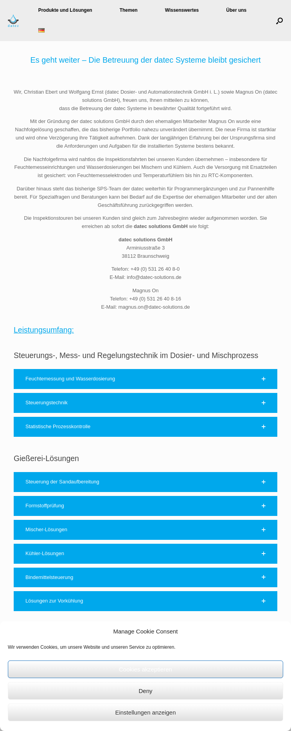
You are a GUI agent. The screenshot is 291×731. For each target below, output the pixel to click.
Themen (129, 10)
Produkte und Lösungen (65, 10)
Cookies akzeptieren (145, 669)
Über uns (236, 10)
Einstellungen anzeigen (145, 712)
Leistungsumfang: (44, 330)
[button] (279, 20)
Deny (145, 691)
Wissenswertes (182, 10)
